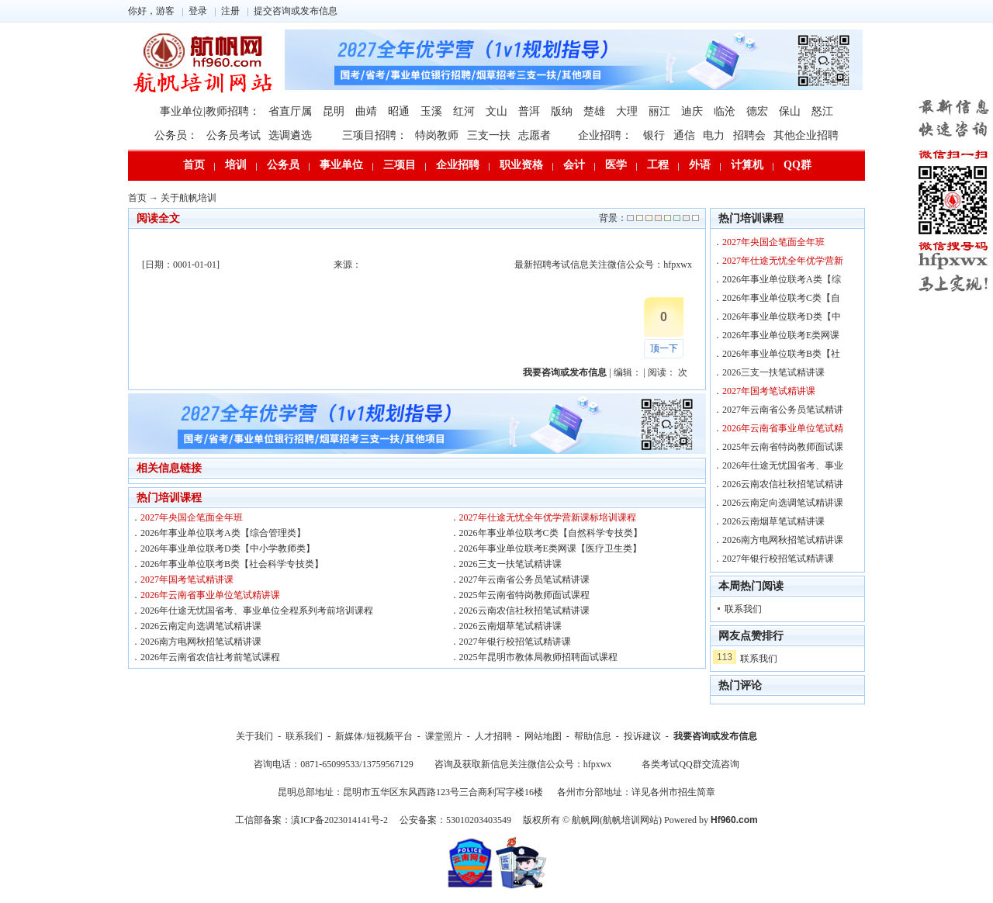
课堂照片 (443, 736)
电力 (714, 135)
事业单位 (341, 165)
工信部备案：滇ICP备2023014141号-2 (311, 820)
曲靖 (366, 111)
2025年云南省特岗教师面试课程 (524, 595)
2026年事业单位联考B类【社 (781, 353)
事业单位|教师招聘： (210, 111)
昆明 (333, 111)
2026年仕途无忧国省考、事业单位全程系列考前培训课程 (256, 610)
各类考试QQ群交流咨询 (690, 764)
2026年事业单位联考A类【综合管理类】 (223, 533)
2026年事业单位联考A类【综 (781, 279)
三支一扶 (488, 135)
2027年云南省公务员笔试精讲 (782, 409)
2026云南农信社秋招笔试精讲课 (524, 610)
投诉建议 (642, 736)
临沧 (724, 111)
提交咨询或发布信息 (295, 10)
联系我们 (743, 609)
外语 (700, 165)
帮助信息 (592, 736)
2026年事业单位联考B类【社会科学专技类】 (232, 564)
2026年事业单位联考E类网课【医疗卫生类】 (550, 548)
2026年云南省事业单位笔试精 (782, 428)
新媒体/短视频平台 (373, 736)
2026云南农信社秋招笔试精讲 (782, 484)
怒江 (822, 111)
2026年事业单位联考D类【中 (781, 316)
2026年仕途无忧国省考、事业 (782, 465)
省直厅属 (290, 111)
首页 (194, 165)
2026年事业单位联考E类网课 (780, 335)
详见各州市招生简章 (673, 792)
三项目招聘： (374, 135)
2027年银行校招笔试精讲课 (515, 641)
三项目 (399, 165)
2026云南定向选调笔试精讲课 (200, 626)
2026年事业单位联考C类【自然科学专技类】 (550, 533)
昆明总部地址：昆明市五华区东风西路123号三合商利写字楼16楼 (410, 792)
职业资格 (521, 165)
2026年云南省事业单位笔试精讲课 (210, 595)
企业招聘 (457, 165)
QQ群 (797, 165)
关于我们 (254, 736)
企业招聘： (605, 135)
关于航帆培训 (188, 197)
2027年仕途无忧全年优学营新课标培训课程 (547, 517)
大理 (627, 111)
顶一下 (664, 348)
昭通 (399, 111)
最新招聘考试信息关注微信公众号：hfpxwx (603, 264)
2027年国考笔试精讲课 (187, 579)
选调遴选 (290, 135)
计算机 (747, 165)
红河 (464, 111)
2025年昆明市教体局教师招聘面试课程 (538, 657)
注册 (230, 10)
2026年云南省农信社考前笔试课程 (210, 657)
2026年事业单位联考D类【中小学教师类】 (227, 548)
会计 (574, 165)
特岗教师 (436, 135)
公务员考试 (233, 135)
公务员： (176, 135)
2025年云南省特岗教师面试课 (782, 446)
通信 (684, 135)
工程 (658, 165)
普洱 (529, 111)
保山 (790, 111)
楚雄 (594, 111)
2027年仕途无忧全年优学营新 (782, 260)
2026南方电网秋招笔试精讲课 (200, 641)
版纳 (562, 111)
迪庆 (692, 111)
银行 (654, 135)
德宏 (757, 111)
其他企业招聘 (806, 135)
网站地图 (543, 736)
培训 (236, 165)
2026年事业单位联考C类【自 (781, 297)
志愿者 (534, 135)
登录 (198, 10)
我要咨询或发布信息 (715, 736)
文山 (496, 111)
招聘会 (749, 135)
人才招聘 (493, 736)
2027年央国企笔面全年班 (191, 517)
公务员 (283, 165)
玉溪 (431, 111)
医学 (616, 165)
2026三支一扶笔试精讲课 (510, 564)
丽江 (659, 111)
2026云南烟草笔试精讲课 (510, 626)
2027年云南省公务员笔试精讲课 (524, 579)
